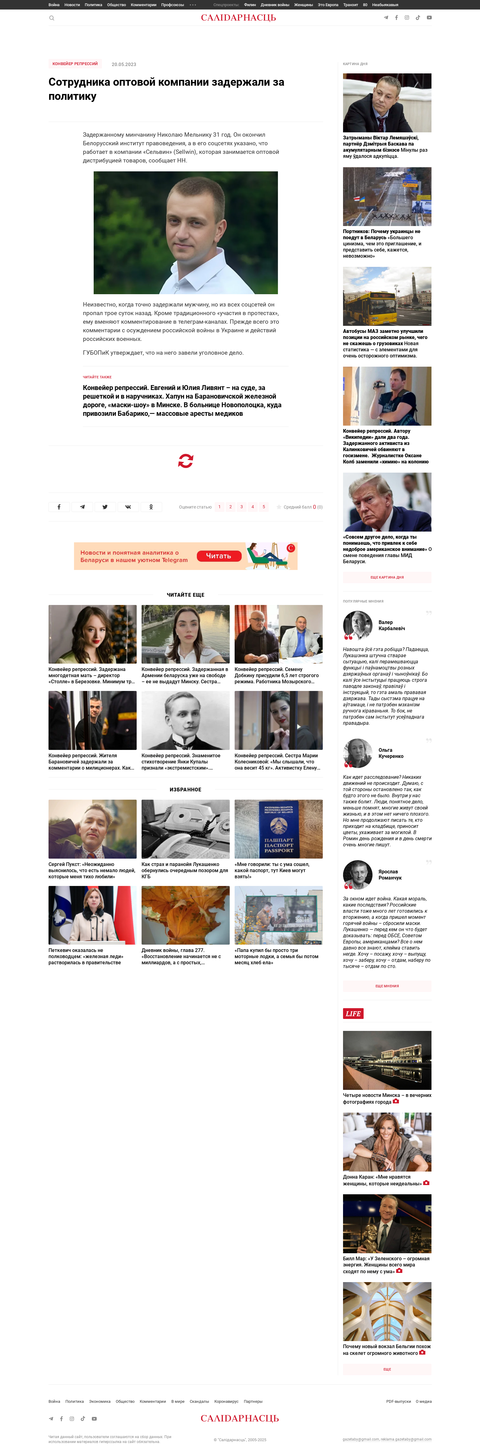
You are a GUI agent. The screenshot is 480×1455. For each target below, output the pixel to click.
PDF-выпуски (398, 1401)
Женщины (303, 4)
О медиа (424, 1401)
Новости (72, 4)
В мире (178, 1401)
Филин (250, 4)
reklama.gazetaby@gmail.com (406, 1439)
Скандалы (199, 1401)
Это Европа (328, 4)
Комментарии (143, 4)
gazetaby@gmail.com (361, 1439)
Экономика (100, 1401)
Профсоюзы (172, 4)
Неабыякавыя (385, 4)
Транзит (350, 4)
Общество (116, 4)
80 (365, 4)
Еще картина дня (387, 577)
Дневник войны (275, 4)
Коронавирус (226, 1401)
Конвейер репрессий (75, 63)
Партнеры (253, 1401)
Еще (387, 1369)
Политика (93, 4)
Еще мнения (387, 986)
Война (54, 4)
